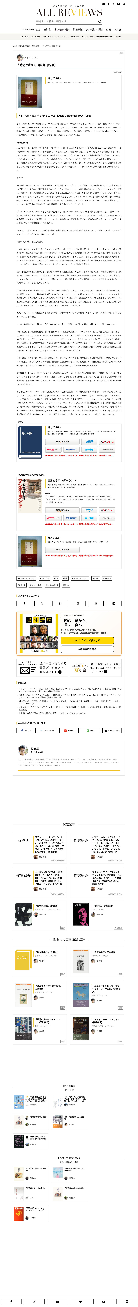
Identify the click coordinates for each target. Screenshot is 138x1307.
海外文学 (22, 585)
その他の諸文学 (52, 585)
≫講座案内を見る (87, 649)
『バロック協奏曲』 (101, 131)
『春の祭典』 (22, 135)
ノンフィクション (60, 37)
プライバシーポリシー (94, 1295)
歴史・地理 (74, 37)
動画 (108, 29)
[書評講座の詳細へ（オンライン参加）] (39, 633)
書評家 (47, 29)
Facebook (26, 730)
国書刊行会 (45, 578)
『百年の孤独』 (43, 155)
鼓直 (65, 578)
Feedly (90, 730)
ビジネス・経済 (87, 37)
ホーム (15, 46)
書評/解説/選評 (62, 29)
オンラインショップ (65, 1295)
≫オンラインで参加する (87, 640)
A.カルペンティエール (27, 578)
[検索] (69, 21)
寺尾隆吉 (108, 578)
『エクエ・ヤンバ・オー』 (52, 148)
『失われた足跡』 (54, 131)
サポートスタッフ (79, 1295)
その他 (118, 37)
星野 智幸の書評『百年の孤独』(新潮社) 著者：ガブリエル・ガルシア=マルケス (52, 713)
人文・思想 (35, 37)
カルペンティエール (80, 578)
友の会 (117, 29)
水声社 (96, 578)
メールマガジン (112, 730)
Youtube (69, 730)
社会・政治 (47, 37)
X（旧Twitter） (47, 730)
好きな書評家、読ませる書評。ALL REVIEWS (69, 10)
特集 (88, 1292)
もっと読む (59, 502)
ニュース (54, 1295)
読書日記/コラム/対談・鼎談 (88, 29)
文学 (56, 578)
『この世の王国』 (29, 131)
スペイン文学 (36, 585)
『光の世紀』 (77, 131)
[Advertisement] (46, 799)
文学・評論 (24, 37)
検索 (100, 22)
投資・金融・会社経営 (104, 37)
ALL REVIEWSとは (30, 29)
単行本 (66, 585)
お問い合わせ (107, 1295)
